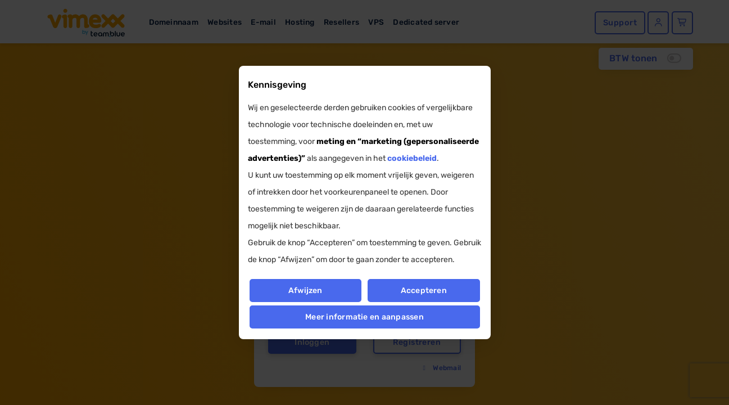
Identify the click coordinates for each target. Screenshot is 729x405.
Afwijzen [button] (305, 290)
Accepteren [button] (424, 290)
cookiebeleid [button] (412, 158)
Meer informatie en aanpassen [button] (364, 317)
